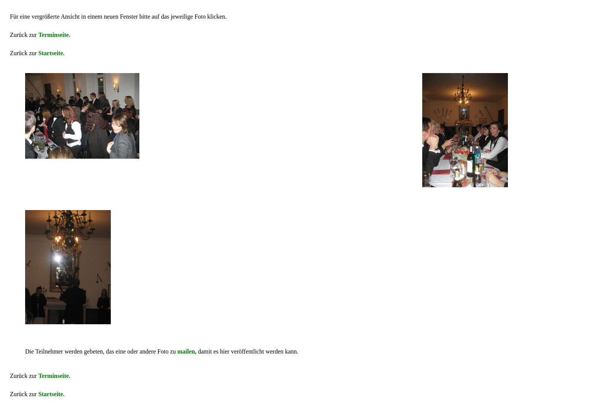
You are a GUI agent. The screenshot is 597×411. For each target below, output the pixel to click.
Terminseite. (54, 35)
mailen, (186, 351)
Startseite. (51, 53)
